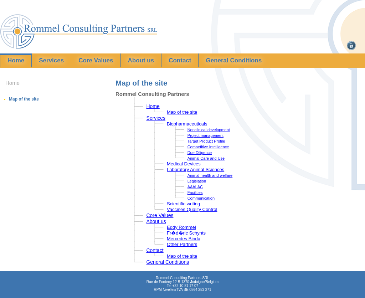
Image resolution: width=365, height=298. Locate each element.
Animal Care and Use (206, 158)
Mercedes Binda (183, 238)
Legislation (196, 181)
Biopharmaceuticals (187, 124)
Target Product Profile (206, 141)
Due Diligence (199, 152)
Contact (180, 60)
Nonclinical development (208, 130)
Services (51, 60)
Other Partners (182, 244)
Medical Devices (184, 163)
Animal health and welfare (210, 175)
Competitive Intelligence (208, 147)
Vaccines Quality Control (192, 209)
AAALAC (195, 187)
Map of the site (24, 99)
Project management (205, 135)
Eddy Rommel (181, 227)
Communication (201, 198)
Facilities (195, 192)
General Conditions (234, 60)
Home (15, 60)
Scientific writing (183, 203)
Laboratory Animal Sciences (195, 169)
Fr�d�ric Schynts (186, 233)
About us (141, 60)
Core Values (95, 60)
